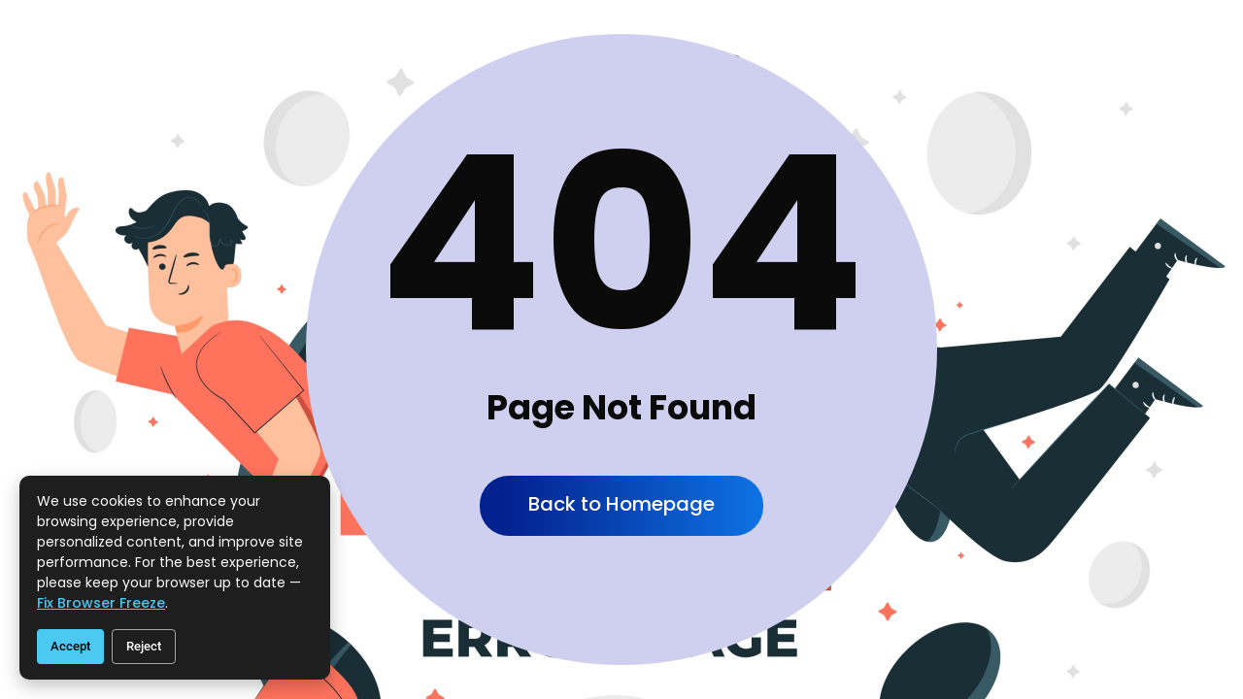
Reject (143, 646)
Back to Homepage (621, 503)
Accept (70, 646)
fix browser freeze (101, 603)
